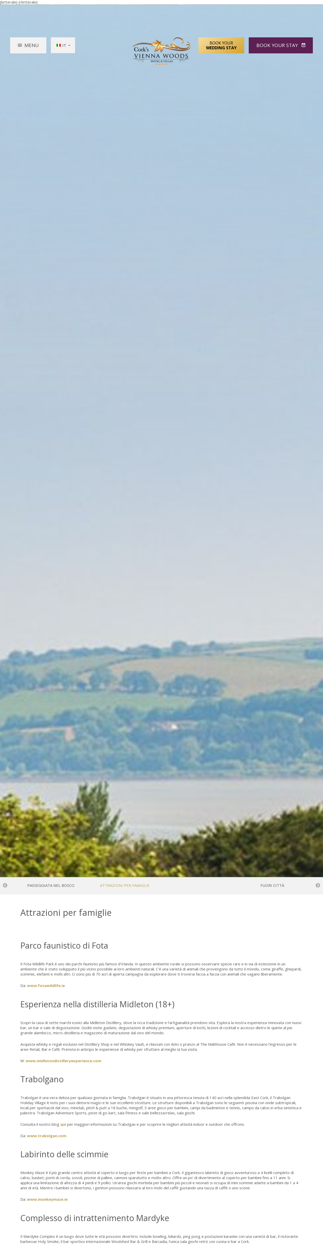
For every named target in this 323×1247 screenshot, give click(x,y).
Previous (5, 885)
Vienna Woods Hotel (162, 51)
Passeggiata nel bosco (51, 885)
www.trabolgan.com (46, 1135)
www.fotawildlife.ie (46, 985)
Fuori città (272, 885)
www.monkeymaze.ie (47, 1199)
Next (317, 885)
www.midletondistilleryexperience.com (63, 1060)
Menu (31, 45)
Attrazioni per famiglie (125, 885)
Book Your (221, 45)
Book (277, 45)
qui (63, 1124)
